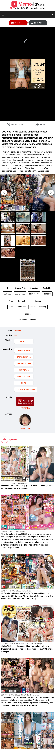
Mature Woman (24, 350)
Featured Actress (24, 363)
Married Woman (24, 357)
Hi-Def (23, 383)
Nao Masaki (24, 341)
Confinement (24, 370)
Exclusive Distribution (26, 389)
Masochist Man (23, 376)
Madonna (18, 330)
